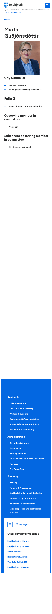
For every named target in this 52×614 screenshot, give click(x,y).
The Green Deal (16, 469)
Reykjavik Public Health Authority (25, 493)
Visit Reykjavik (14, 551)
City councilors (43, 10)
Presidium (13, 126)
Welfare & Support (18, 413)
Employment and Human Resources (26, 458)
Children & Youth (17, 403)
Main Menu (47, 5)
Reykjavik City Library (18, 541)
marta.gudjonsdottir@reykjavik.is (24, 89)
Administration (14, 10)
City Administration (28, 10)
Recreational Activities (18, 556)
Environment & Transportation (24, 419)
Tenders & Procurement (20, 488)
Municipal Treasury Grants (22, 503)
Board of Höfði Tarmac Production (25, 106)
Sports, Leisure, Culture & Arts (24, 424)
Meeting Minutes (17, 453)
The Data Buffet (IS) (17, 562)
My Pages (23, 524)
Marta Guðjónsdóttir (13, 12)
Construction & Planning (21, 408)
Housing (13, 482)
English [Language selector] (10, 524)
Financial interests (17, 85)
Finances (13, 464)
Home (5, 10)
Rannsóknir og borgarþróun (22, 498)
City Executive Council (19, 147)
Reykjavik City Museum (18, 546)
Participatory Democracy (21, 429)
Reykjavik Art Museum (18, 567)
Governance (15, 448)
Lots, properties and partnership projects (25, 510)
